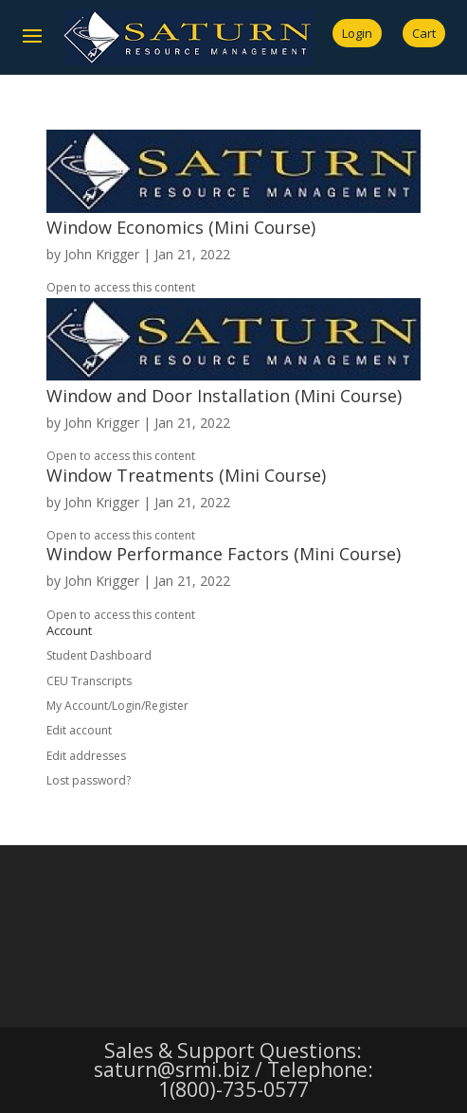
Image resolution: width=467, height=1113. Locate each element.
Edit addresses (86, 756)
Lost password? (88, 780)
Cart (424, 33)
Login (357, 33)
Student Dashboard (99, 655)
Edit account (79, 730)
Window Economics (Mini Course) (180, 227)
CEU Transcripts (89, 681)
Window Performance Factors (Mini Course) (223, 553)
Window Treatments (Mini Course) (186, 475)
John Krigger (101, 254)
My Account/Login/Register (117, 706)
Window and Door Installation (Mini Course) (224, 395)
